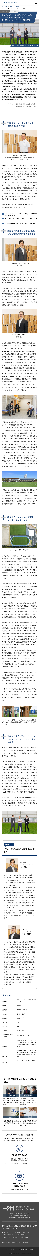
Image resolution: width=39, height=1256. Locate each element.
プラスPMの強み (15, 1232)
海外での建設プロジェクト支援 (11, 1242)
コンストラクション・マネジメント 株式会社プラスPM (9, 2)
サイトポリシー (11, 1249)
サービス (5, 1232)
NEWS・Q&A (6, 1237)
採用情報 (25, 1242)
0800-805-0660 (19, 1155)
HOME (5, 6)
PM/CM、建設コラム (21, 1235)
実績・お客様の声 (14, 6)
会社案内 (15, 1237)
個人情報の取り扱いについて (26, 1249)
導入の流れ (26, 1232)
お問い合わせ (24, 1237)
